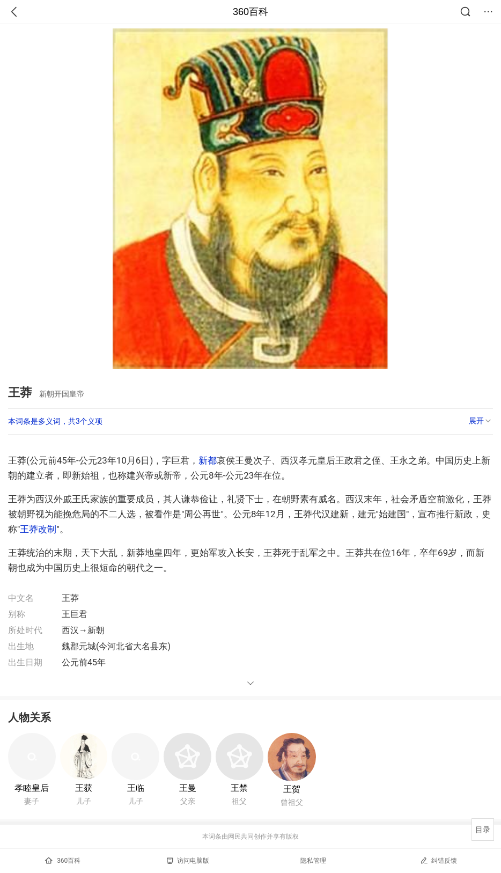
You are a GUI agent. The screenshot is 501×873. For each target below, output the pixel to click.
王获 (83, 788)
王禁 (239, 788)
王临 (135, 788)
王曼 (187, 788)
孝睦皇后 (31, 788)
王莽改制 (38, 529)
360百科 (250, 11)
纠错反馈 (438, 860)
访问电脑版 (188, 860)
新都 (207, 460)
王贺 (291, 789)
